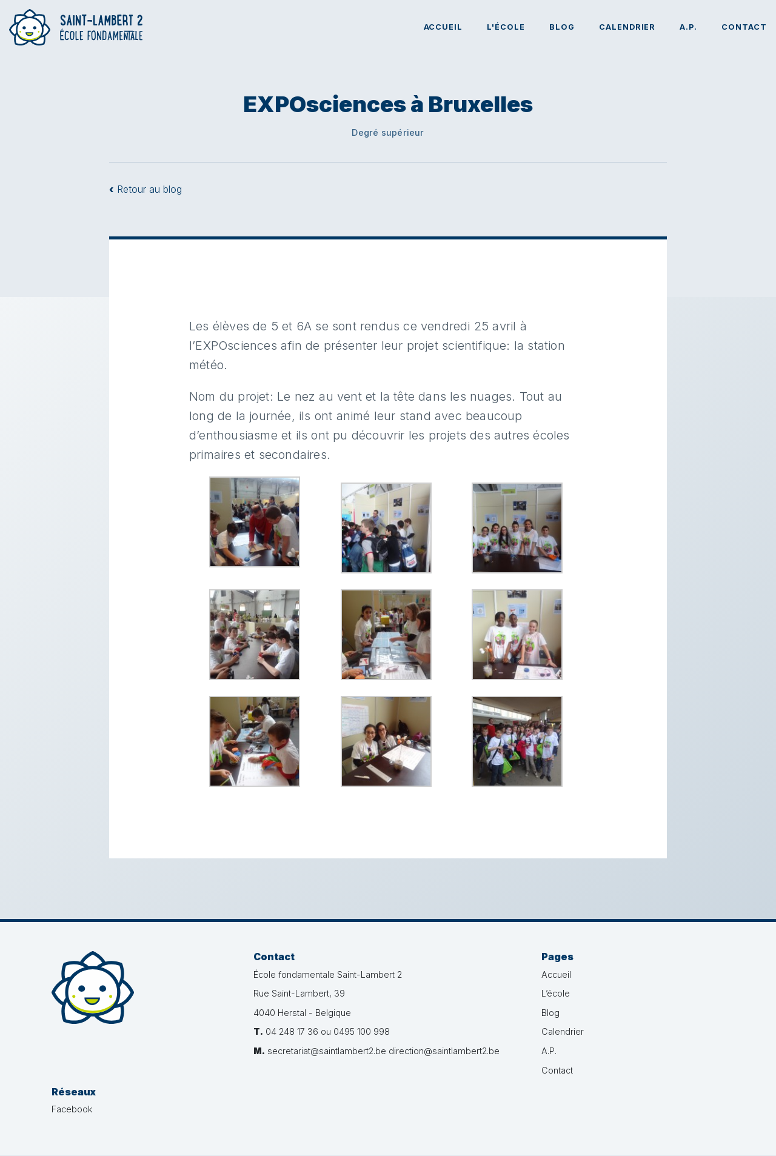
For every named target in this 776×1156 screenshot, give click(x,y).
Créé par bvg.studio (622, 1135)
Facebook (647, 974)
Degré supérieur (388, 132)
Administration (697, 1135)
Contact (744, 27)
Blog (562, 27)
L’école (526, 993)
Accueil (443, 27)
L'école (506, 27)
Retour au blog (145, 189)
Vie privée (443, 1135)
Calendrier (627, 27)
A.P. (688, 27)
